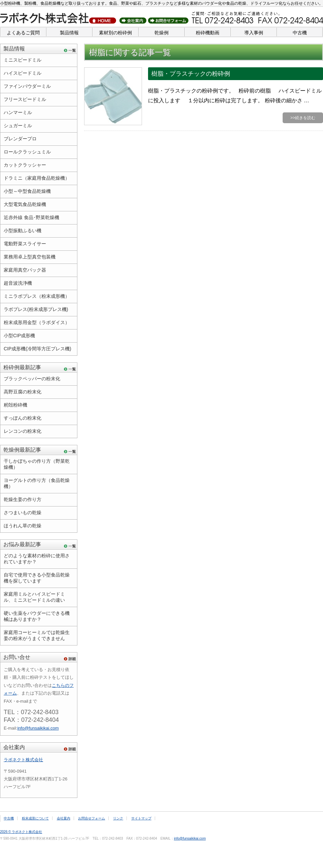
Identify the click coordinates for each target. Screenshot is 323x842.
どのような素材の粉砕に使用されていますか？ (37, 558)
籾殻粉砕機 (15, 405)
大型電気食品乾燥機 (25, 204)
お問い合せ (16, 657)
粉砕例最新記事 (22, 367)
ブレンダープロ (20, 138)
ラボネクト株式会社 (23, 759)
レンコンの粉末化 (22, 431)
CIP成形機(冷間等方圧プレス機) (37, 348)
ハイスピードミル (22, 73)
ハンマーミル (18, 112)
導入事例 (253, 32)
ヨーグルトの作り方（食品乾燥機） (37, 483)
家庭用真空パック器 (25, 270)
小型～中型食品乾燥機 (27, 191)
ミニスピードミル (22, 60)
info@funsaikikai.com (38, 728)
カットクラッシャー (25, 165)
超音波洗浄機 (18, 283)
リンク (118, 818)
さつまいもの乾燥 (22, 512)
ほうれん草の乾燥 (22, 525)
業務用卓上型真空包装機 (30, 256)
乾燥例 (161, 32)
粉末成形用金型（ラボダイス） (37, 322)
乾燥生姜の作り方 (22, 499)
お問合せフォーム (91, 818)
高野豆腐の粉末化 (22, 391)
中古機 (300, 32)
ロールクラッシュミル (27, 151)
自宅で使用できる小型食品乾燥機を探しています (37, 578)
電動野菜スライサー (25, 243)
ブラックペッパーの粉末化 (32, 378)
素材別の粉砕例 (115, 32)
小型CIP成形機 (19, 335)
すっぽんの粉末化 (22, 418)
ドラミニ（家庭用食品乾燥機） (37, 178)
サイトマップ (141, 818)
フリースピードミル (25, 99)
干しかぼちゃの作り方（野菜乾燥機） (37, 464)
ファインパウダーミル (27, 86)
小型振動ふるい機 (22, 230)
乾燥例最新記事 (22, 450)
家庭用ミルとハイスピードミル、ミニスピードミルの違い (34, 597)
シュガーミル (18, 125)
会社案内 (14, 747)
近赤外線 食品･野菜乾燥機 (31, 217)
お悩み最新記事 (22, 544)
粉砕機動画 (207, 32)
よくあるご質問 (23, 32)
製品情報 (69, 32)
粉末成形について (35, 818)
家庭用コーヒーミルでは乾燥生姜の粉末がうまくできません (37, 635)
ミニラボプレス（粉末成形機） (37, 296)
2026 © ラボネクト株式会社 (21, 832)
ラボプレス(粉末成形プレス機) (36, 309)
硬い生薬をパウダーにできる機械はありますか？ (37, 616)
